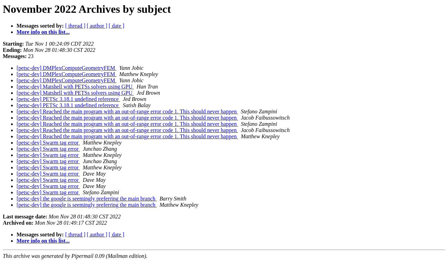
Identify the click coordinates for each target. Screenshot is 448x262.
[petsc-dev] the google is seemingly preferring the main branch (87, 199)
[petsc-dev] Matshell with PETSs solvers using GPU (75, 87)
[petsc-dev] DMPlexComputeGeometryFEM (67, 68)
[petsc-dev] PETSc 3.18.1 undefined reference (68, 99)
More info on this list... (43, 32)
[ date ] (116, 26)
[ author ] (97, 26)
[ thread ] (75, 26)
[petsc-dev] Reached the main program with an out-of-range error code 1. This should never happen (127, 111)
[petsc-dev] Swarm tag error (48, 143)
